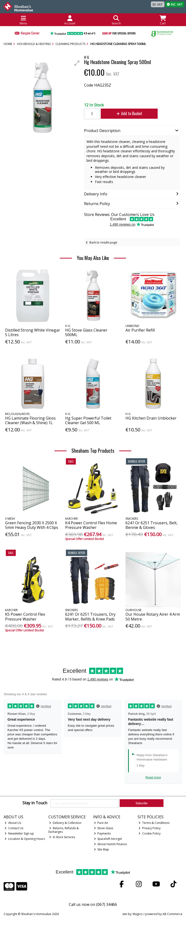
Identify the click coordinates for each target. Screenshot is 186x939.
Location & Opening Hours (25, 839)
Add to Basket (129, 113)
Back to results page (103, 242)
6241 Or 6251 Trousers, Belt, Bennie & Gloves (151, 525)
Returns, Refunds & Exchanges (63, 830)
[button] (77, 63)
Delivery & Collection (65, 823)
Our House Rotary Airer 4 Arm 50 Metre (152, 616)
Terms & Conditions (154, 823)
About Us (13, 823)
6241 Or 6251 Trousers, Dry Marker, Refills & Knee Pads (90, 616)
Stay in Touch (35, 803)
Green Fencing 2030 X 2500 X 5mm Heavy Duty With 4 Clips (31, 525)
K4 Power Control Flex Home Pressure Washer (91, 525)
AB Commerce (172, 914)
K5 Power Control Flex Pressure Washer (25, 616)
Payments (102, 833)
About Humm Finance (110, 844)
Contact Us (14, 828)
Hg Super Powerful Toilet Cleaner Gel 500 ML (88, 420)
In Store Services (62, 837)
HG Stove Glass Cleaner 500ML (86, 332)
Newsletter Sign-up (19, 833)
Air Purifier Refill (140, 330)
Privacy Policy (150, 828)
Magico (138, 914)
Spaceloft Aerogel (108, 839)
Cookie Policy (150, 833)
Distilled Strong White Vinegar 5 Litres (32, 332)
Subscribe (141, 803)
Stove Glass (103, 828)
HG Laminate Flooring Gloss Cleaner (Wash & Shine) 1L (30, 420)
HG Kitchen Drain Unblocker (151, 418)
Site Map (101, 849)
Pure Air (101, 823)
